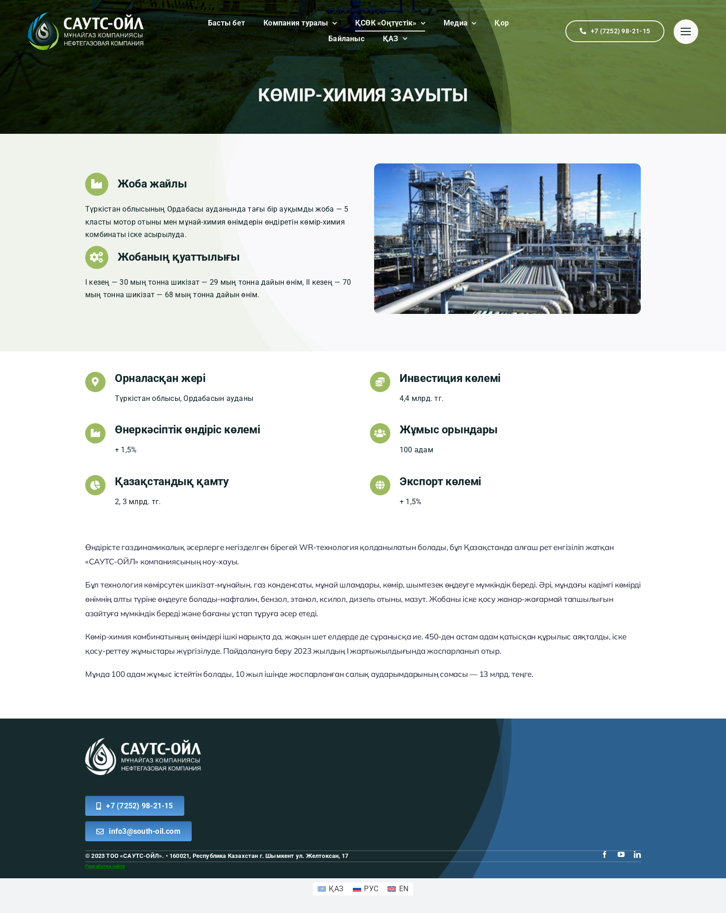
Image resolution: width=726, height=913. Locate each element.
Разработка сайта (105, 866)
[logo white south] (143, 741)
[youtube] (621, 854)
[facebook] (604, 854)
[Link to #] (686, 31)
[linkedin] (637, 854)
